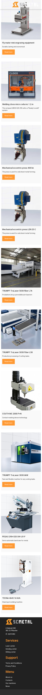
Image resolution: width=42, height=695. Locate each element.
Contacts (9, 680)
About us (9, 677)
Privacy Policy (11, 666)
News (8, 686)
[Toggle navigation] (4, 4)
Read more (8, 52)
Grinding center (11, 649)
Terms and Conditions (14, 663)
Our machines (11, 683)
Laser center (10, 646)
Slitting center (11, 652)
